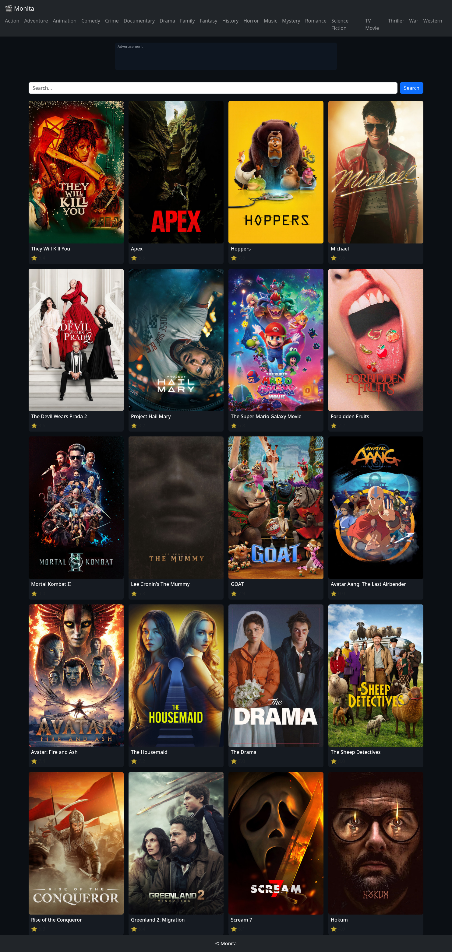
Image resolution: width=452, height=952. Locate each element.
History (230, 20)
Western (432, 20)
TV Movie (372, 24)
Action (12, 20)
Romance (316, 20)
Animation (64, 20)
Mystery (291, 20)
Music (270, 20)
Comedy (90, 20)
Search (411, 88)
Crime (112, 20)
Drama (167, 20)
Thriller (396, 20)
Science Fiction (339, 24)
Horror (251, 20)
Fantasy (208, 20)
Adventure (36, 20)
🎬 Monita (19, 8)
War (413, 20)
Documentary (139, 20)
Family (187, 20)
